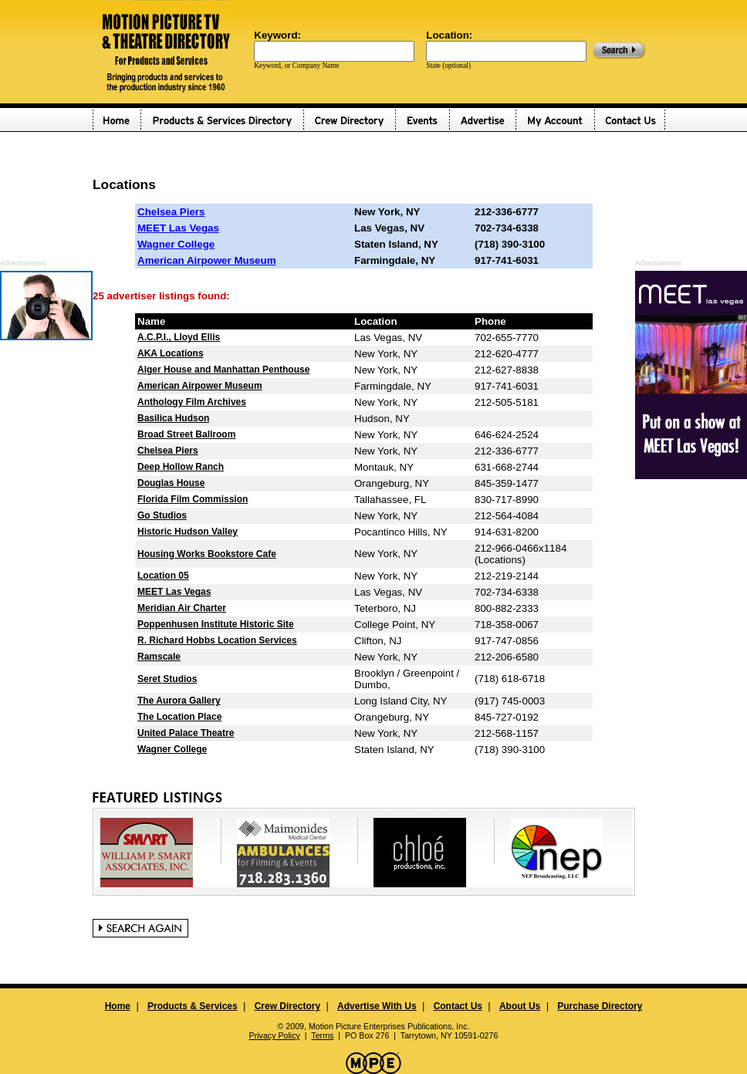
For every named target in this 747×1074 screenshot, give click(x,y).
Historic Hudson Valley (187, 531)
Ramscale (159, 656)
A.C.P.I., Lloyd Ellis (178, 337)
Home (117, 1006)
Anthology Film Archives (191, 402)
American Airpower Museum (206, 260)
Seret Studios (167, 679)
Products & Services (192, 1006)
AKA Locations (170, 353)
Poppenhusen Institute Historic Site (215, 624)
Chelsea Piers (170, 212)
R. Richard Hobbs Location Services (217, 640)
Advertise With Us (377, 1006)
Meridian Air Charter (181, 608)
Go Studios (162, 515)
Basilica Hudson (173, 418)
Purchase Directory (599, 1006)
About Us (519, 1006)
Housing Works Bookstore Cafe (206, 554)
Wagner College (176, 244)
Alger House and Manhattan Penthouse (223, 369)
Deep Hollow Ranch (180, 466)
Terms (322, 1035)
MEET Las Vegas (178, 228)
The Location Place (179, 716)
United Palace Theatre (185, 733)
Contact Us (458, 1006)
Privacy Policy (274, 1035)
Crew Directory (287, 1006)
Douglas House (170, 483)
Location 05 (163, 575)
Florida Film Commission (192, 499)
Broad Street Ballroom (186, 434)
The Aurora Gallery (179, 700)
